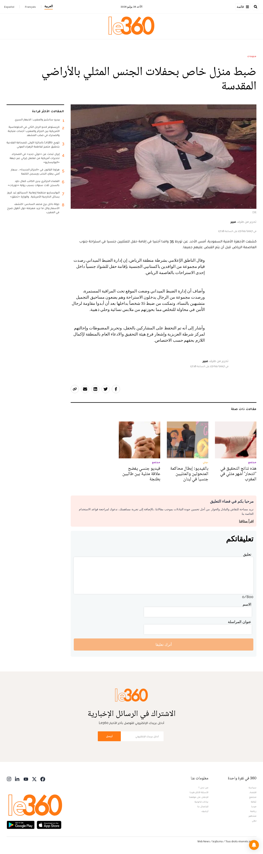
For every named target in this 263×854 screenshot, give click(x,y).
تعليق (247, 554)
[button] (254, 845)
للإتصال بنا (202, 806)
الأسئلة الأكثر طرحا (199, 792)
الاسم (247, 604)
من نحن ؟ (203, 787)
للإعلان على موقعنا (198, 797)
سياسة (252, 787)
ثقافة (253, 801)
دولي (254, 820)
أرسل (109, 736)
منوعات (251, 56)
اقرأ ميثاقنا (246, 521)
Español (9, 6)
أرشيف (204, 811)
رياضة (253, 811)
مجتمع (252, 797)
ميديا (253, 806)
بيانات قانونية (201, 801)
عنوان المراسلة (239, 622)
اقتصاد (252, 792)
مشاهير (252, 815)
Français (30, 6)
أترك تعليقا (164, 644)
